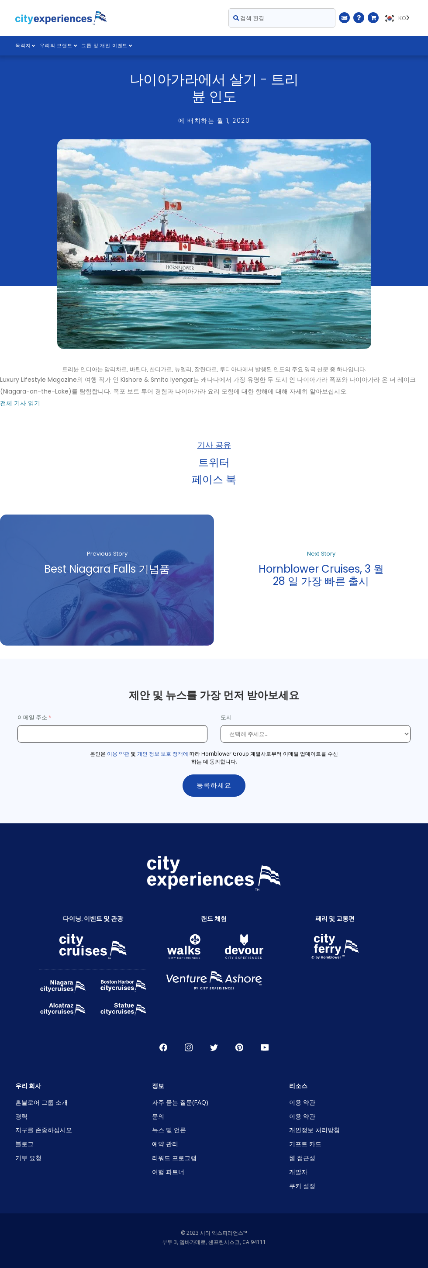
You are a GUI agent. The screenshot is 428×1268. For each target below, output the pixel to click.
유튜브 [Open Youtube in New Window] (265, 1047)
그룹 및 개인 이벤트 (107, 45)
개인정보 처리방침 (314, 1130)
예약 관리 (165, 1144)
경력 (21, 1116)
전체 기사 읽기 (20, 403)
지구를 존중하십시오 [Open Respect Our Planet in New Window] (43, 1130)
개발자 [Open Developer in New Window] (298, 1172)
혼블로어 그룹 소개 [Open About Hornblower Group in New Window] (41, 1102)
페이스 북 (214, 479)
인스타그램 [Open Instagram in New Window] (189, 1047)
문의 (158, 1116)
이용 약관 (118, 753)
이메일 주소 (32, 717)
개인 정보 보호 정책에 (162, 753)
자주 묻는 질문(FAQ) (180, 1102)
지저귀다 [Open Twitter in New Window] (214, 1047)
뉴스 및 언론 (169, 1130)
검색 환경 (248, 18)
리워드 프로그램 (174, 1158)
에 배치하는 (214, 120)
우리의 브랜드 (58, 45)
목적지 (25, 45)
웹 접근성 (302, 1158)
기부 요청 (28, 1158)
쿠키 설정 (302, 1186)
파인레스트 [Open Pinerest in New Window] (239, 1047)
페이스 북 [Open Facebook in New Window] (163, 1047)
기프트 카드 (305, 1144)
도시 (227, 717)
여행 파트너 (168, 1172)
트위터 (214, 462)
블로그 (24, 1144)
